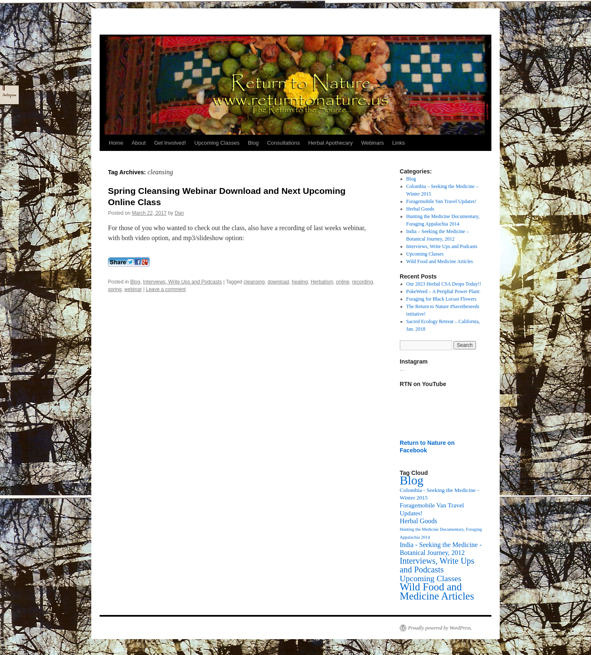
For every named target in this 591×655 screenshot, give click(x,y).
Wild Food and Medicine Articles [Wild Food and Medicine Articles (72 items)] (437, 591)
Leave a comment (165, 289)
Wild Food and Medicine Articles (439, 261)
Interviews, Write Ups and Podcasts (182, 282)
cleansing (254, 282)
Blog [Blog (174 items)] (411, 480)
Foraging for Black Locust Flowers (441, 299)
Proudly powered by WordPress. (440, 628)
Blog (253, 143)
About (139, 143)
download (278, 282)
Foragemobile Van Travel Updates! (441, 201)
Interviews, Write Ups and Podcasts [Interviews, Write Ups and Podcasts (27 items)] (437, 565)
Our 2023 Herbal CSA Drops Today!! (443, 284)
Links (398, 143)
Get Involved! (170, 143)
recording (362, 282)
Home (116, 143)
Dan (179, 213)
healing (300, 282)
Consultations (283, 143)
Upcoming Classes (216, 143)
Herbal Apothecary (330, 143)
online (342, 282)
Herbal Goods (420, 209)
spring (115, 289)
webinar (133, 289)
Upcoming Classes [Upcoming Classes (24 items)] (430, 578)
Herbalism (322, 282)
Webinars (372, 143)
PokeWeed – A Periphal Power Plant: (443, 291)
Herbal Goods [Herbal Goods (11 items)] (418, 521)
